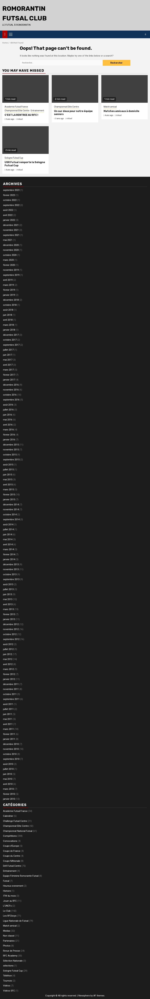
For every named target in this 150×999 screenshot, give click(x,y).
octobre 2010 (10, 754)
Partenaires (9, 940)
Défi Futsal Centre (12, 865)
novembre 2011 (11, 689)
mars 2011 (8, 729)
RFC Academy (10, 955)
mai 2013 (7, 599)
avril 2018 (8, 319)
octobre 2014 (10, 514)
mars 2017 (8, 369)
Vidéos (6, 985)
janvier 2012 (9, 679)
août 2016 (8, 404)
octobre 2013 (10, 574)
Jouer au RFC (10, 900)
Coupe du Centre (11, 856)
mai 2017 (7, 359)
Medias (6, 930)
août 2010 (8, 764)
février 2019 (9, 290)
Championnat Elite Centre (17, 110)
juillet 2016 (8, 409)
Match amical (110, 106)
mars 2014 (8, 549)
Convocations (10, 841)
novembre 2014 (11, 509)
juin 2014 (7, 534)
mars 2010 (8, 789)
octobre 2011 (10, 694)
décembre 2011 (11, 684)
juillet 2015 (8, 469)
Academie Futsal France (16, 106)
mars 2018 (8, 325)
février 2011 (9, 734)
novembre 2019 (11, 270)
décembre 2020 (11, 245)
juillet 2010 (8, 769)
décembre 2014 (11, 504)
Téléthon (7, 975)
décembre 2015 (11, 444)
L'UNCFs (7, 905)
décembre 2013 (11, 564)
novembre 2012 (11, 629)
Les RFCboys (9, 915)
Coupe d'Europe (11, 846)
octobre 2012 (10, 634)
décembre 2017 (11, 335)
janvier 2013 (9, 619)
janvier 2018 (9, 329)
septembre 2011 (11, 699)
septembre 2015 (11, 459)
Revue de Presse (11, 950)
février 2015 (9, 494)
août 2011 (8, 704)
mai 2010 (7, 779)
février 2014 (9, 554)
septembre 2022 (11, 205)
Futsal (6, 881)
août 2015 (8, 464)
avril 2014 (8, 544)
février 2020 (9, 265)
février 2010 (9, 794)
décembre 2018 (11, 300)
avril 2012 (8, 664)
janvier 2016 (9, 439)
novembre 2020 (11, 250)
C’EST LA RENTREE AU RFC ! (21, 114)
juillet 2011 (8, 709)
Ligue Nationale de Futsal (15, 920)
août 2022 (8, 210)
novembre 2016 (11, 389)
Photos (6, 945)
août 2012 (8, 644)
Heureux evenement (13, 885)
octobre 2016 (10, 394)
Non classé (8, 935)
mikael (20, 119)
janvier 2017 (9, 379)
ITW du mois (9, 895)
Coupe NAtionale (11, 861)
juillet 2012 (8, 649)
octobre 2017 (10, 339)
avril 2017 (8, 364)
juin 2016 (7, 414)
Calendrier (8, 816)
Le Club (7, 910)
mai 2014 (7, 539)
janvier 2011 (9, 739)
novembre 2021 (11, 230)
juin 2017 (7, 354)
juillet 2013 (8, 589)
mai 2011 (7, 719)
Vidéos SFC (9, 990)
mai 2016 (7, 419)
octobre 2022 (10, 200)
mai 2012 (7, 659)
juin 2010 (7, 774)
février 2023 (9, 195)
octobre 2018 (10, 305)
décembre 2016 (11, 384)
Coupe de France (11, 851)
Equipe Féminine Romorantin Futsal (21, 875)
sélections (8, 965)
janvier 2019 (9, 295)
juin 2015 (7, 474)
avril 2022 (8, 215)
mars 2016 (8, 429)
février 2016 (9, 434)
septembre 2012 (11, 639)
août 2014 (8, 524)
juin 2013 (7, 594)
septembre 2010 (11, 759)
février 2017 (9, 374)
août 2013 (8, 584)
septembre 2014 (11, 519)
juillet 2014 (8, 529)
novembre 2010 (11, 749)
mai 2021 (7, 240)
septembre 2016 (11, 399)
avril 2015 (8, 484)
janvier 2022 (9, 220)
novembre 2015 (11, 449)
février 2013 (9, 614)
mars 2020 (8, 260)
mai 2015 (7, 479)
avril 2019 (8, 280)
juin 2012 (7, 654)
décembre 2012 (11, 624)
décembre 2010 (11, 744)
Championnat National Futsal (17, 831)
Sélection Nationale (13, 960)
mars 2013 (8, 609)
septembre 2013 (11, 579)
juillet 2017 (8, 349)
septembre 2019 (11, 275)
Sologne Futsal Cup (14, 158)
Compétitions (10, 836)
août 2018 (8, 309)
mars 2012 (8, 669)
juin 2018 (7, 315)
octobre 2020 (10, 255)
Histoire (7, 891)
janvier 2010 (9, 799)
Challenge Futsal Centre (15, 821)
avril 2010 (8, 784)
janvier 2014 (9, 559)
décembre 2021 (11, 225)
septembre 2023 (11, 190)
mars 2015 (8, 489)
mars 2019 (8, 285)
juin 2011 (7, 714)
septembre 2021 (11, 235)
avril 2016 (8, 424)
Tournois (7, 980)
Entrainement (37, 110)
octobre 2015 (10, 454)
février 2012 (9, 674)
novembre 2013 (11, 569)
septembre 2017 (11, 344)
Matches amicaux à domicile (121, 111)
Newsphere (84, 995)
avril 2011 (8, 724)
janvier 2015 (9, 499)
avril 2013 (8, 604)
